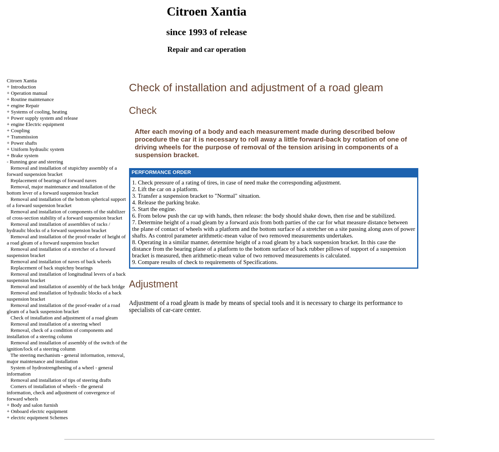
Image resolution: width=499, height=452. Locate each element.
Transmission (24, 137)
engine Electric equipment (37, 124)
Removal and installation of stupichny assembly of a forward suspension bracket (62, 171)
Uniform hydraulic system (37, 149)
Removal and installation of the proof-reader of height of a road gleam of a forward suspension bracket (66, 240)
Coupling (20, 130)
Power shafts (24, 143)
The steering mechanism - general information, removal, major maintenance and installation (66, 358)
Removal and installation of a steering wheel (56, 324)
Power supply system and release (44, 118)
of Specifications (255, 262)
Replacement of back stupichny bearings (52, 268)
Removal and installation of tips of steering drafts (61, 380)
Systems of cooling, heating (39, 112)
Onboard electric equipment (39, 411)
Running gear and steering (36, 162)
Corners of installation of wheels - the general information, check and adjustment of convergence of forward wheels (61, 392)
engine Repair (25, 105)
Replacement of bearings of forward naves (54, 180)
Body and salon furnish (34, 405)
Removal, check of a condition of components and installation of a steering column (59, 333)
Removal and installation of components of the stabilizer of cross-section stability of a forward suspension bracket (66, 215)
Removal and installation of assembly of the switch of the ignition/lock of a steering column (67, 346)
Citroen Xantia (22, 80)
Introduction (23, 87)
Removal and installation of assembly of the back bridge (68, 286)
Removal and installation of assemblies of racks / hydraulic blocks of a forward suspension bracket (58, 227)
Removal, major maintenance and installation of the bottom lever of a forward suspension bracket (61, 190)
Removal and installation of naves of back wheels (61, 261)
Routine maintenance (32, 99)
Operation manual (29, 93)
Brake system (24, 155)
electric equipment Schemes (39, 417)
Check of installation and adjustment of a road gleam (64, 318)
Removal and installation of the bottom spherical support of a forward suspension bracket (66, 202)
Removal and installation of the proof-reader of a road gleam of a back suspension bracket (63, 308)
